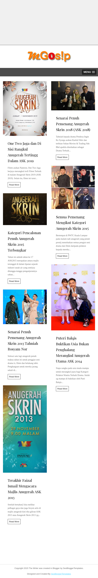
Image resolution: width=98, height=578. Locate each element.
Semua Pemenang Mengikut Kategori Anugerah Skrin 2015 (72, 222)
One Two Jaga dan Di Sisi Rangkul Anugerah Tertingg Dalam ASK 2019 (24, 152)
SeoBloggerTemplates (61, 574)
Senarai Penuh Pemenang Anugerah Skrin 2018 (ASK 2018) (73, 124)
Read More (14, 185)
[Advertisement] (49, 22)
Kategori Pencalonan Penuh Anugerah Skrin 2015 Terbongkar (24, 241)
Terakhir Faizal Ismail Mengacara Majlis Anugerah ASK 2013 (24, 489)
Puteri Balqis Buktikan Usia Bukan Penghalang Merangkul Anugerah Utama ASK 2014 (73, 349)
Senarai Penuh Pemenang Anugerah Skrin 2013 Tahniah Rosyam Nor (24, 340)
